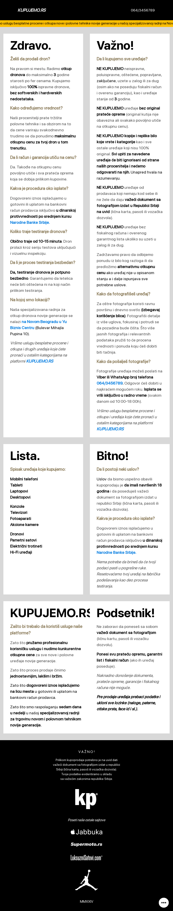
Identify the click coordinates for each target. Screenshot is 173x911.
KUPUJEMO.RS (32, 10)
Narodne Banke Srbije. (30, 222)
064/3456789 (143, 10)
